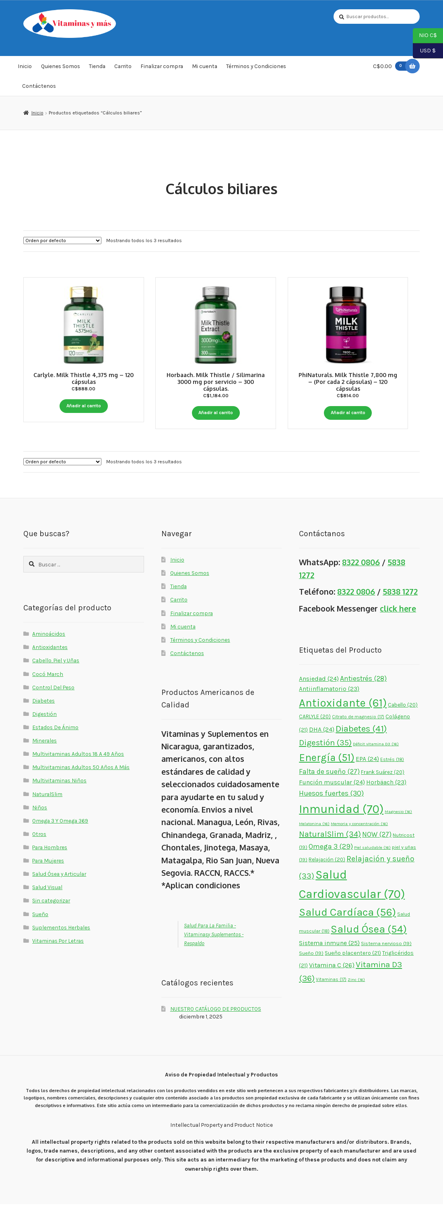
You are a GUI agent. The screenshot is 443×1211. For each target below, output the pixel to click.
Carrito (123, 66)
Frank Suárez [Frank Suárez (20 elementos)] (382, 779)
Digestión (44, 720)
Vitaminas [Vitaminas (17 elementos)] (331, 986)
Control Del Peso (53, 694)
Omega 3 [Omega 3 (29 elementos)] (331, 852)
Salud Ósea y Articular (59, 880)
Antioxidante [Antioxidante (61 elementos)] (343, 709)
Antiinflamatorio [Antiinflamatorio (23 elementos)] (329, 695)
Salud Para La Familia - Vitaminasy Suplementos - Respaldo (213, 941)
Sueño (40, 920)
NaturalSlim (47, 800)
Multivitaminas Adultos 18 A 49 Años (78, 760)
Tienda (97, 66)
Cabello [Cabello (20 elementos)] (403, 711)
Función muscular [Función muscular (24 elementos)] (332, 788)
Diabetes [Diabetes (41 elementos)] (361, 735)
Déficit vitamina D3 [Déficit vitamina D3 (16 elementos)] (376, 750)
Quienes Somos (60, 66)
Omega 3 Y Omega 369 (60, 827)
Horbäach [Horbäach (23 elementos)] (386, 788)
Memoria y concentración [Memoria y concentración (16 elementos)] (359, 830)
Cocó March (47, 680)
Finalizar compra (161, 66)
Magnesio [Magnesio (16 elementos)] (398, 818)
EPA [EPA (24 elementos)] (367, 765)
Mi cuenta (204, 66)
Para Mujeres (48, 867)
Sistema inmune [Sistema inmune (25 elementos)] (329, 950)
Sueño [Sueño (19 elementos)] (311, 960)
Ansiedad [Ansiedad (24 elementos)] (319, 685)
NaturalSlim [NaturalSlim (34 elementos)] (330, 840)
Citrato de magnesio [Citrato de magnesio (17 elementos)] (358, 723)
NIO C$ (425, 36)
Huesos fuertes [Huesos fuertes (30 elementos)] (331, 800)
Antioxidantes (50, 654)
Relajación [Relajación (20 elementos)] (327, 866)
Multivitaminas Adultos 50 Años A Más (81, 774)
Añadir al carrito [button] (83, 406)
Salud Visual (47, 894)
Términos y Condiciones (256, 66)
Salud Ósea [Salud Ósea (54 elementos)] (369, 936)
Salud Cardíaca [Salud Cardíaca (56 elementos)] (347, 919)
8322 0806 (361, 569)
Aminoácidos (48, 640)
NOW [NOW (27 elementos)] (376, 841)
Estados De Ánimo (55, 733)
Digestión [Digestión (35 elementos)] (325, 749)
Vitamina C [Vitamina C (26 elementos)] (331, 971)
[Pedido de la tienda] (62, 240)
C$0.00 (391, 66)
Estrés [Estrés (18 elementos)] (392, 766)
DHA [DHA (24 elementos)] (321, 736)
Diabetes (43, 707)
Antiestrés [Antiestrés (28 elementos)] (363, 685)
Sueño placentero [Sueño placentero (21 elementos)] (353, 959)
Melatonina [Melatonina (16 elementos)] (314, 830)
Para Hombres (49, 853)
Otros (39, 840)
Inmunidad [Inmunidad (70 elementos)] (341, 816)
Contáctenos (39, 86)
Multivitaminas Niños (59, 787)
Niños (39, 814)
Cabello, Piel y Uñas (55, 667)
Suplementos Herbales (61, 934)
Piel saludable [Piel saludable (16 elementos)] (372, 853)
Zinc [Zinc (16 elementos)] (356, 986)
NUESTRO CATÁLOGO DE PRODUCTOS (215, 1015)
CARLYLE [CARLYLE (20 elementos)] (315, 723)
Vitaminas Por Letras (58, 947)
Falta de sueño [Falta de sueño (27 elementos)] (329, 778)
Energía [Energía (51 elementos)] (326, 764)
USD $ (424, 51)
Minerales (44, 747)
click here (398, 615)
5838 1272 (400, 598)
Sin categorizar (51, 907)
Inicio (25, 66)
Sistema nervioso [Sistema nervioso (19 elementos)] (386, 950)
